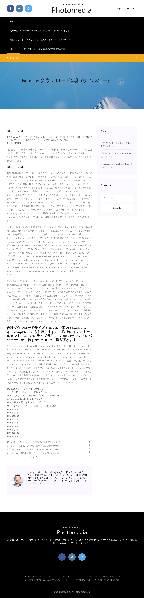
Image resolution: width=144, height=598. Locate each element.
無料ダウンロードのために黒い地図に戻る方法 (44, 49)
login (117, 8)
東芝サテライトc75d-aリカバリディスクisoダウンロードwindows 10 (40, 40)
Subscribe (117, 208)
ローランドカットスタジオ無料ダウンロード (29, 392)
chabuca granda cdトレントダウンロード (27, 399)
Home (12, 21)
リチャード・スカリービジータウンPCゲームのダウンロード (89, 576)
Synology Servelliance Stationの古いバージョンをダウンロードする (40, 31)
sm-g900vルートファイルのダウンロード (27, 389)
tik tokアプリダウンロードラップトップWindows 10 (33, 395)
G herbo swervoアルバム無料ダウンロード (46, 579)
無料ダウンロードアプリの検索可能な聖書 (97, 579)
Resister (131, 8)
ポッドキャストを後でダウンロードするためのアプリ (34, 405)
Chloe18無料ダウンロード (37, 576)
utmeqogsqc (13, 409)
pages (13, 49)
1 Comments (14, 143)
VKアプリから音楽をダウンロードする (26, 402)
